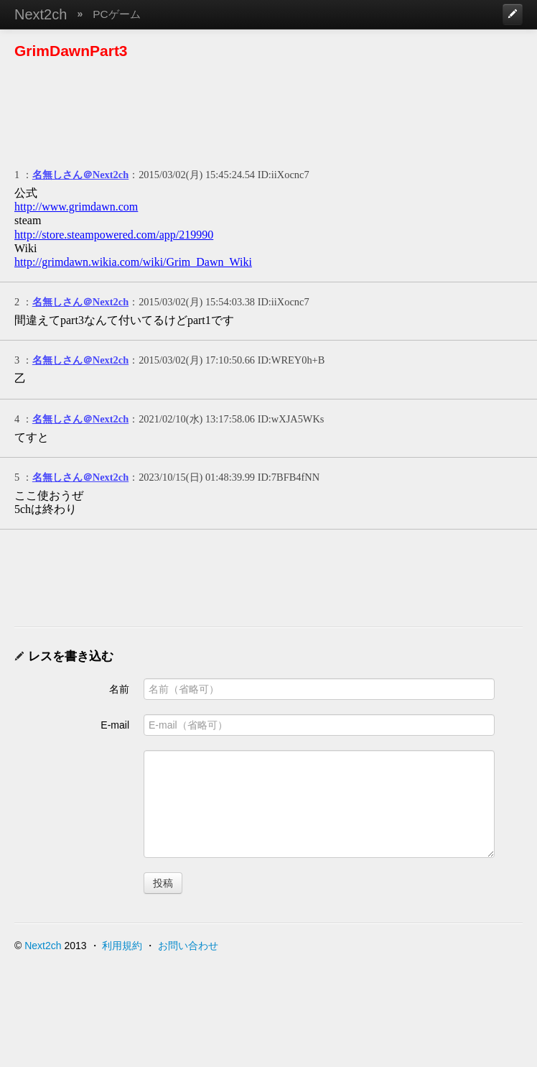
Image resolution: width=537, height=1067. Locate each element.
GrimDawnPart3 (71, 50)
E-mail (115, 725)
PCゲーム (116, 14)
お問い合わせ (188, 945)
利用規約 (122, 945)
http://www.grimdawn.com (76, 206)
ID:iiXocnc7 (283, 174)
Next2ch (40, 14)
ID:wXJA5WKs (291, 419)
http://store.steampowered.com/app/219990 (113, 234)
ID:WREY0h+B (291, 360)
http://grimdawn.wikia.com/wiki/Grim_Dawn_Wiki (133, 262)
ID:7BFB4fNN (288, 477)
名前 (119, 689)
